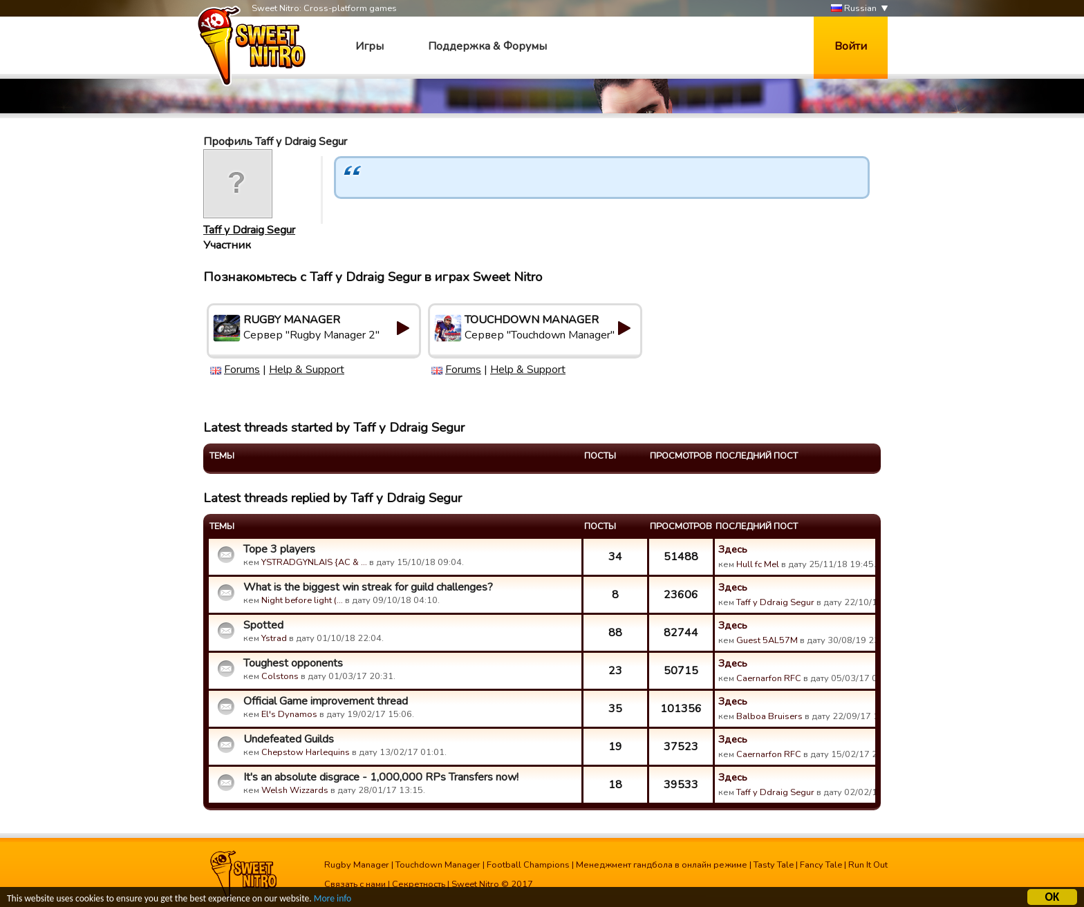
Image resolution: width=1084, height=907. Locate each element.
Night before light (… (302, 600)
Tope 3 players (279, 549)
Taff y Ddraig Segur (249, 230)
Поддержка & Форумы (487, 46)
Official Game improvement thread (325, 701)
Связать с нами (355, 884)
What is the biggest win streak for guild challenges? (368, 587)
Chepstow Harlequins (305, 752)
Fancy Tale (821, 865)
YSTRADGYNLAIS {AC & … (314, 562)
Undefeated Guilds (288, 739)
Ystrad (274, 638)
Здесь (732, 549)
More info (332, 899)
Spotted (263, 625)
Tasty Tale (774, 865)
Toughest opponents (293, 663)
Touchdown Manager (437, 865)
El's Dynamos (289, 714)
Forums (242, 369)
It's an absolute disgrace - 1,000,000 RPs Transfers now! (380, 777)
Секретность (418, 884)
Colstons (280, 676)
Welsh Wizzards (294, 790)
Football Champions (528, 865)
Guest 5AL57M (767, 640)
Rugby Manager (356, 865)
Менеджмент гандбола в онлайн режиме (661, 865)
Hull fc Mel (757, 564)
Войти (850, 46)
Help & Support (306, 369)
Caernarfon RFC (768, 678)
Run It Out (868, 865)
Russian (854, 8)
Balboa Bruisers (769, 716)
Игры (369, 46)
